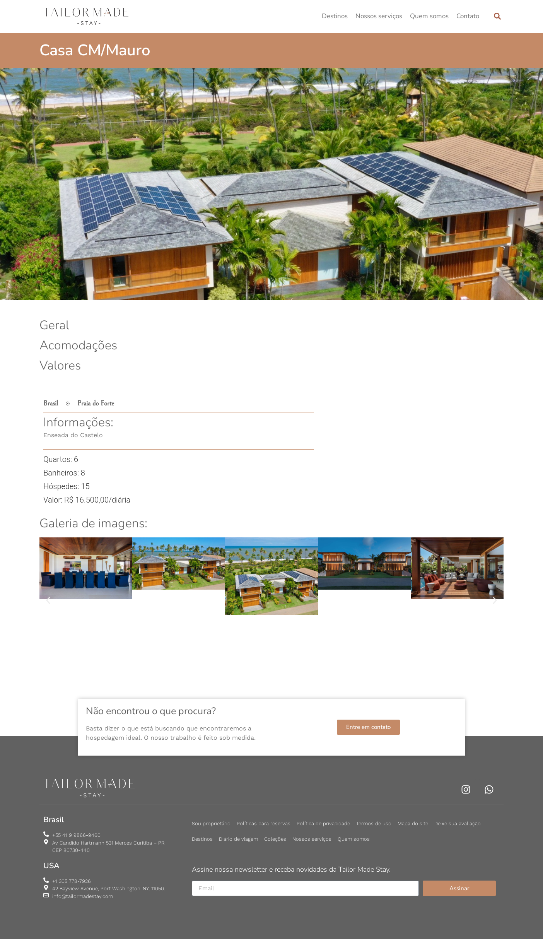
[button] (497, 16)
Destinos (335, 16)
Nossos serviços (378, 16)
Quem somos (429, 16)
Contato (467, 16)
